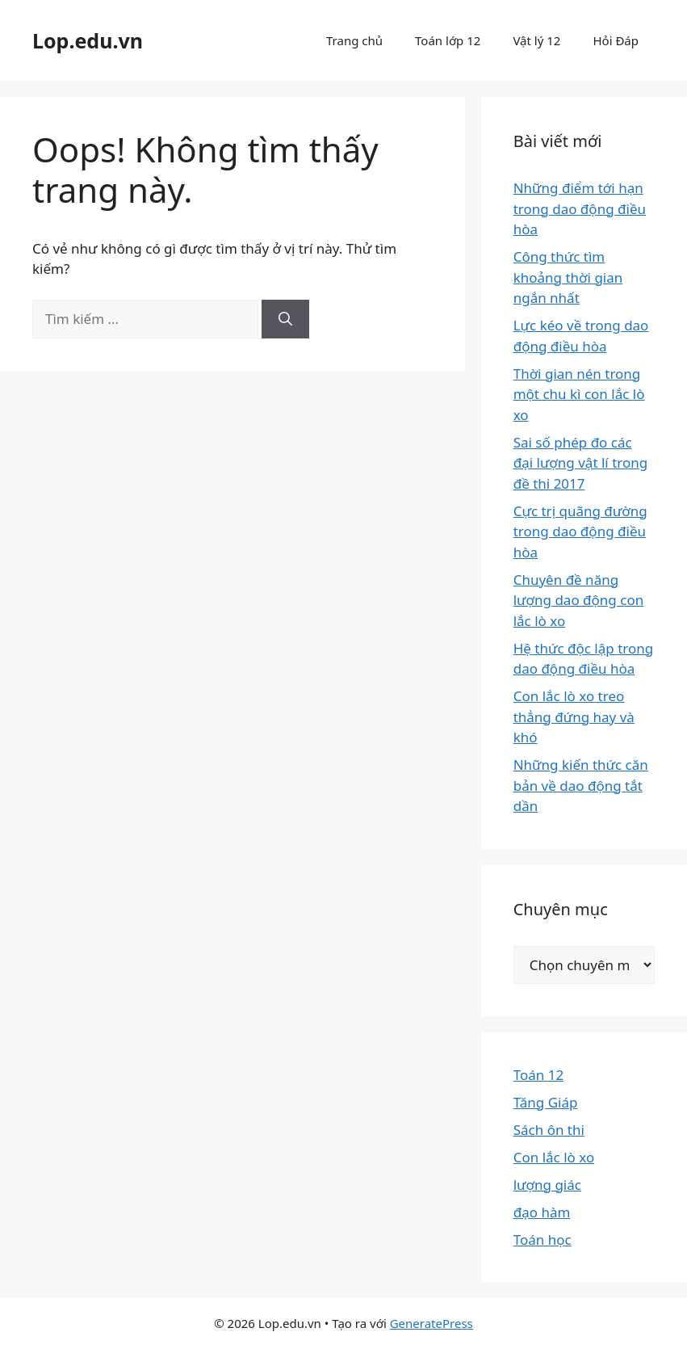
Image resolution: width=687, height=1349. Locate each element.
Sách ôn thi (548, 1129)
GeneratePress (431, 1323)
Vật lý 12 (536, 40)
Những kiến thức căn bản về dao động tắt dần (580, 785)
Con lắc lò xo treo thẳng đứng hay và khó (574, 716)
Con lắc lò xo (554, 1157)
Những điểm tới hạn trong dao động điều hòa (579, 208)
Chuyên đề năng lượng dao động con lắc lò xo (578, 600)
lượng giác (547, 1184)
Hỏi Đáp (616, 40)
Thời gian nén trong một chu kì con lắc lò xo (579, 394)
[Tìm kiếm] (285, 319)
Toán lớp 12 (447, 40)
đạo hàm (542, 1212)
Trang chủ (354, 40)
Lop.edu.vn (87, 40)
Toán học (542, 1239)
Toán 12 (538, 1074)
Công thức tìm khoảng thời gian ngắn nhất (568, 277)
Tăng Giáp (545, 1102)
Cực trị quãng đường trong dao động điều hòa (580, 531)
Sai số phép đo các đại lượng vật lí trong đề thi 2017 (580, 463)
